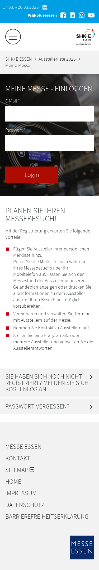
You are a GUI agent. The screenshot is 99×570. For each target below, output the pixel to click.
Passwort (15, 130)
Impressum (21, 493)
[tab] (49, 383)
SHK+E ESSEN (18, 59)
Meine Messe (17, 65)
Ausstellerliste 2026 (57, 59)
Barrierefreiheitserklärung (47, 516)
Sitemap (19, 470)
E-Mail (12, 101)
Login (32, 174)
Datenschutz (25, 505)
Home (13, 481)
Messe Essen (23, 446)
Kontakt (17, 458)
